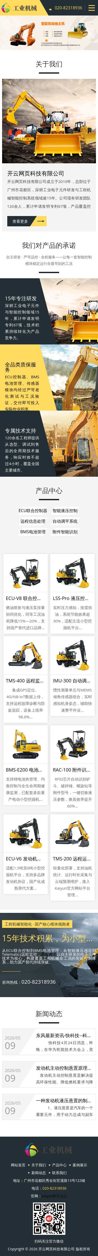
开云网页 (49, 954)
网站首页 (18, 1164)
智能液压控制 (65, 510)
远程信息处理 (32, 521)
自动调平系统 (65, 521)
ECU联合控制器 (33, 510)
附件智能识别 (65, 532)
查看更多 (20, 221)
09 (10, 1046)
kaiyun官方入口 (54, 1195)
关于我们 (38, 1164)
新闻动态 (38, 1172)
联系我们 (59, 1172)
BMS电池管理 (33, 532)
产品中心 (59, 1164)
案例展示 (80, 1164)
